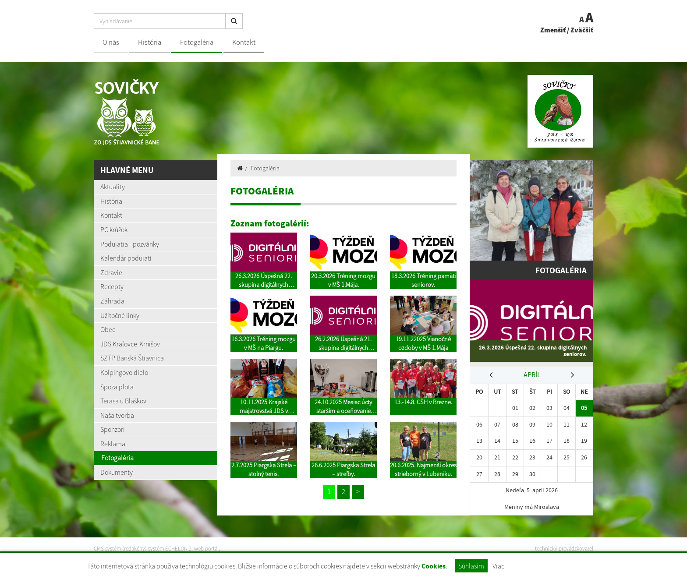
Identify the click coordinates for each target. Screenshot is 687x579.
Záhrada (112, 301)
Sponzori (112, 429)
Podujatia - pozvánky (129, 244)
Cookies (433, 566)
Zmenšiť (553, 29)
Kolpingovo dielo (124, 372)
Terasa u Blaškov (123, 400)
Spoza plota (117, 386)
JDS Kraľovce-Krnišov (130, 343)
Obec (107, 329)
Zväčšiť (581, 29)
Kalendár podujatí (126, 258)
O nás (111, 42)
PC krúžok (113, 229)
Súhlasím (471, 565)
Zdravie (111, 272)
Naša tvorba (117, 415)
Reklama (112, 443)
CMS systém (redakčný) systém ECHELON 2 (143, 548)
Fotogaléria (196, 42)
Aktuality (112, 186)
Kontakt (243, 42)
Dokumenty (116, 472)
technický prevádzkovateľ (564, 548)
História (149, 42)
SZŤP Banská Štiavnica (132, 357)
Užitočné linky (119, 315)
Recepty (112, 286)
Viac (498, 565)
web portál (207, 548)
